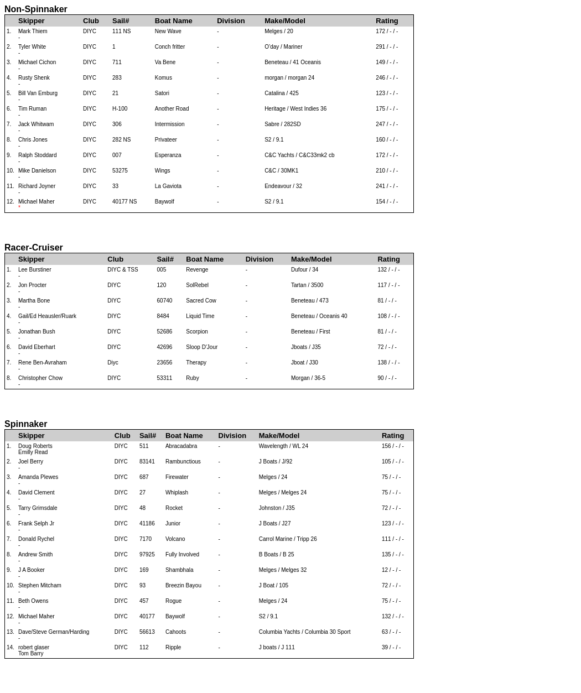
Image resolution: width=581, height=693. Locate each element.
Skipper (31, 21)
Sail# (120, 21)
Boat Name (174, 21)
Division (231, 21)
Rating (387, 21)
